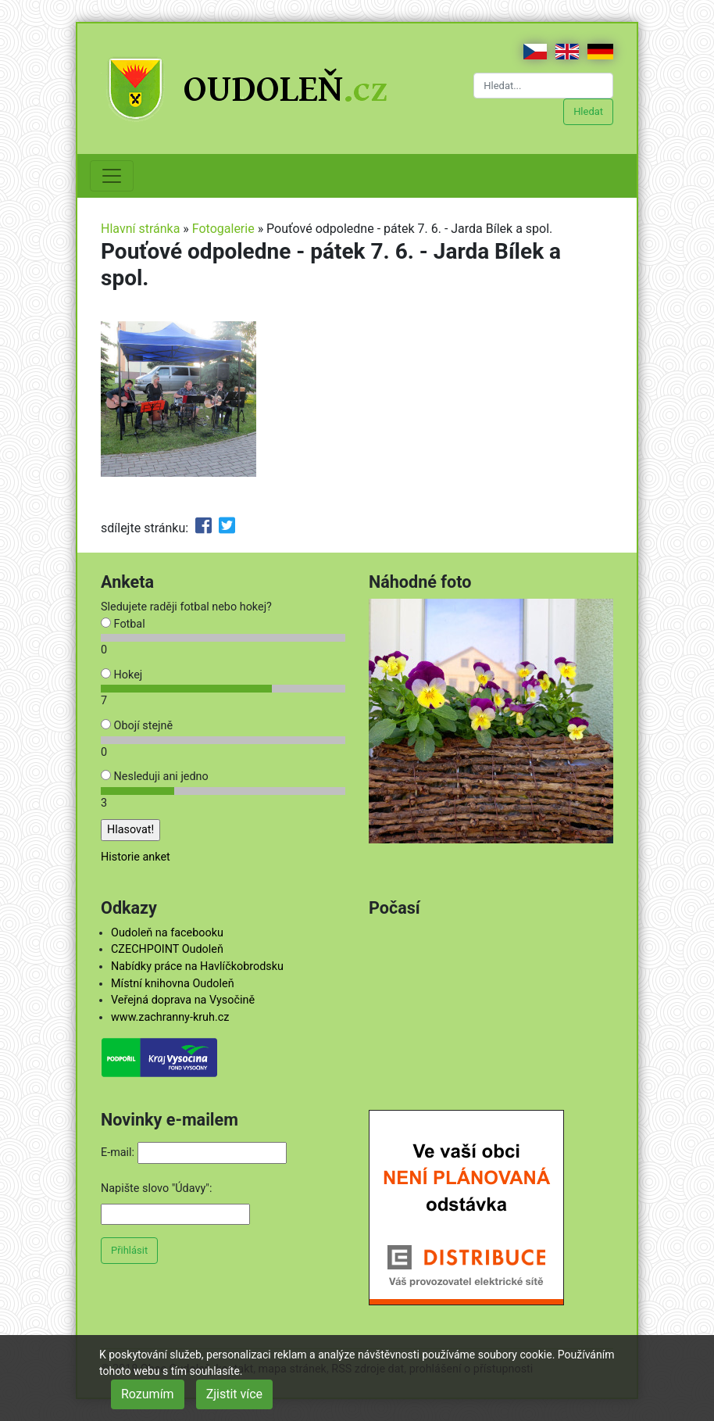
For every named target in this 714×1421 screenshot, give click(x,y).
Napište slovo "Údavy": (156, 1188)
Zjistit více (234, 1394)
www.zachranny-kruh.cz (170, 1017)
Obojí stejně (137, 725)
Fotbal (123, 624)
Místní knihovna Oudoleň (172, 983)
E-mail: (117, 1152)
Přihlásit (129, 1250)
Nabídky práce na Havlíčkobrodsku (197, 966)
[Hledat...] (543, 85)
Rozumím (147, 1394)
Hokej (121, 675)
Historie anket (135, 857)
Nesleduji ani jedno (155, 776)
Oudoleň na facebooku (167, 933)
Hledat (588, 111)
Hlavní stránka (140, 228)
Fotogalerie (223, 228)
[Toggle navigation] (112, 175)
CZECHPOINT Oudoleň (167, 949)
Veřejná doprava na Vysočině (183, 1000)
